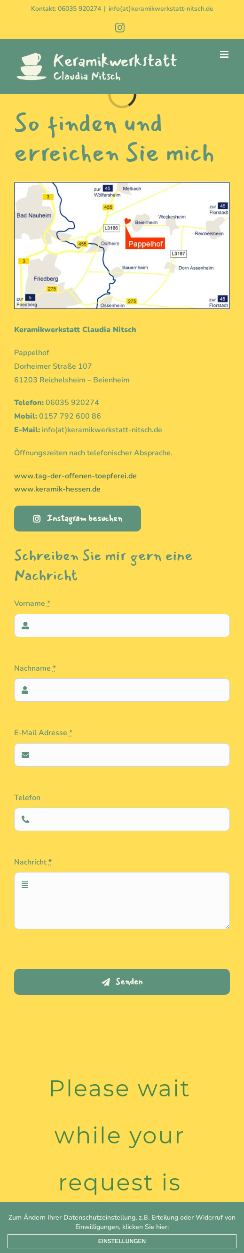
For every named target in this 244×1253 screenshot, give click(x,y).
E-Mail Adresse (43, 733)
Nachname (35, 668)
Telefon (27, 798)
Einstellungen (122, 1241)
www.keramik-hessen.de (57, 489)
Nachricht (33, 862)
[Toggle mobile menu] (225, 54)
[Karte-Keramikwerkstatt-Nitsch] (122, 185)
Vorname (32, 603)
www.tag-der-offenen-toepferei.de (75, 476)
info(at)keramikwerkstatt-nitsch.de (161, 8)
